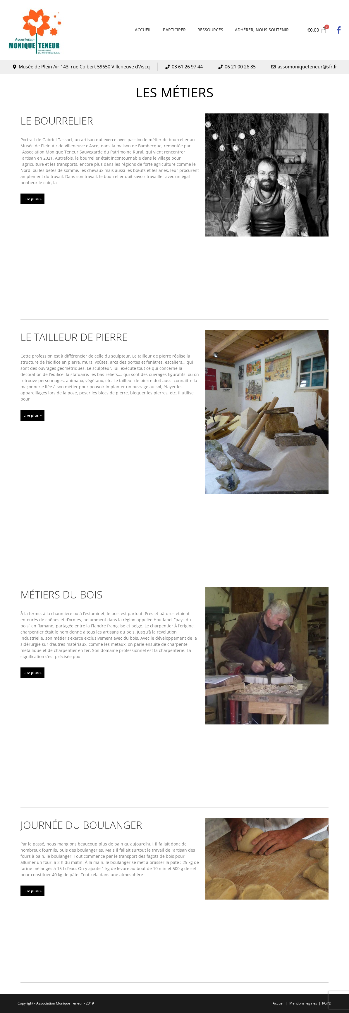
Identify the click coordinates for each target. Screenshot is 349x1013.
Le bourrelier (56, 120)
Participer (174, 29)
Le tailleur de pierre (74, 337)
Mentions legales (303, 1003)
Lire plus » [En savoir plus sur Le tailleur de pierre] (32, 415)
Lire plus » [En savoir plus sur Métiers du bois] (32, 672)
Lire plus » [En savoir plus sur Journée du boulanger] (32, 890)
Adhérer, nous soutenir (262, 29)
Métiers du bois (61, 594)
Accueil (143, 29)
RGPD (326, 1003)
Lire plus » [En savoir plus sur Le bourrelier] (32, 198)
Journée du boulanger (81, 825)
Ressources (210, 29)
